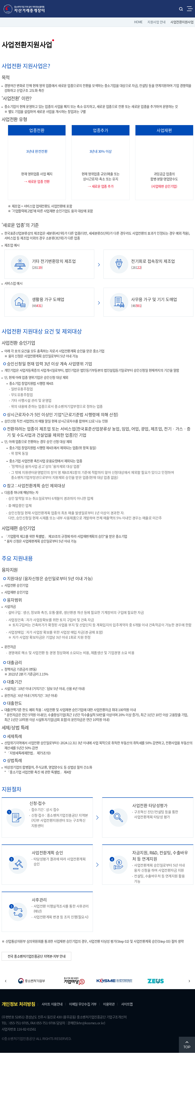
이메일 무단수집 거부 (89, 1043)
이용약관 (117, 1043)
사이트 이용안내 (54, 1043)
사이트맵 (137, 1043)
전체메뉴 (190, 8)
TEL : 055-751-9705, (18, 1063)
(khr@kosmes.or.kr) (102, 1063)
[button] (5, 1020)
